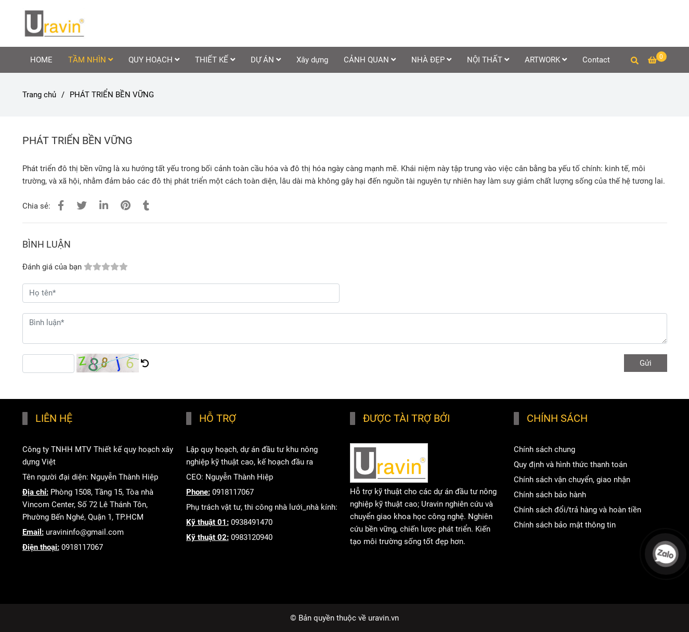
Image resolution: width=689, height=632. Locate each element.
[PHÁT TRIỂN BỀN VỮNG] (54, 23)
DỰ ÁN (266, 60)
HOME (41, 60)
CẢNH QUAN (370, 60)
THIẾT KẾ (215, 60)
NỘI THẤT (488, 60)
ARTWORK (546, 60)
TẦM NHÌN (90, 60)
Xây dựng (312, 60)
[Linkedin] (103, 206)
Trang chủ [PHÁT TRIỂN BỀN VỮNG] (39, 94)
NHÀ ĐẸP (431, 60)
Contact (596, 60)
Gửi (646, 363)
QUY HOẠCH (153, 60)
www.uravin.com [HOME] (378, 571)
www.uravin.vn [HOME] (374, 556)
